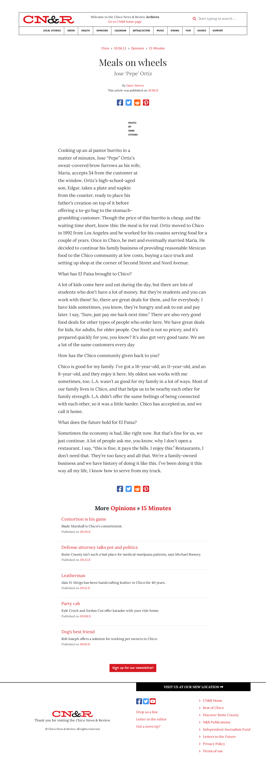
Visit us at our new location (193, 687)
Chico (105, 48)
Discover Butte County (221, 715)
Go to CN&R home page (125, 22)
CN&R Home (212, 700)
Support (218, 30)
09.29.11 (85, 532)
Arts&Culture (141, 30)
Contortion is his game (83, 519)
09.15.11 (85, 588)
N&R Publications (216, 722)
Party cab (70, 603)
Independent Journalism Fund (227, 729)
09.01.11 (85, 644)
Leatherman (73, 575)
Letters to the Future (219, 736)
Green (71, 30)
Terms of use (213, 751)
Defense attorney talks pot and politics (99, 547)
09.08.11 (85, 616)
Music (160, 30)
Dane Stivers (135, 85)
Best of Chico (213, 708)
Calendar (120, 30)
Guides (201, 30)
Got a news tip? (148, 726)
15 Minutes (157, 48)
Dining (175, 30)
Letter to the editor (151, 719)
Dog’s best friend (78, 631)
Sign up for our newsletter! (133, 668)
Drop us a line (147, 712)
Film (188, 30)
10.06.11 (120, 48)
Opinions (102, 30)
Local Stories (52, 30)
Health (85, 30)
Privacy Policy (214, 744)
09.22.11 (85, 560)
